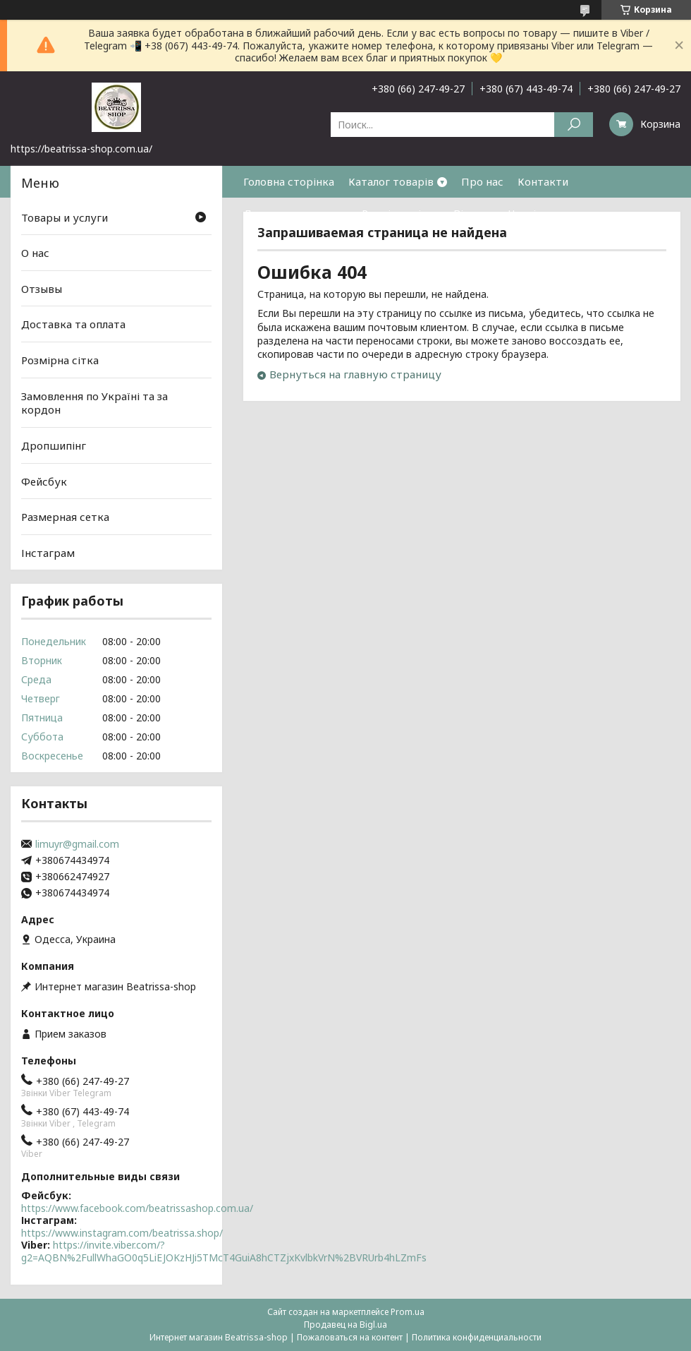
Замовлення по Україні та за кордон (94, 403)
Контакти (543, 181)
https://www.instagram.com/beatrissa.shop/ (122, 1232)
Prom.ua (407, 1312)
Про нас (482, 181)
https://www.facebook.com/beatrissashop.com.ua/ (137, 1208)
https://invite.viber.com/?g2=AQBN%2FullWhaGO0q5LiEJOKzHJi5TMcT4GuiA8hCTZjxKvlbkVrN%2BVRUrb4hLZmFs (224, 1251)
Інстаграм (48, 553)
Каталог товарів (391, 181)
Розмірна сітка (400, 213)
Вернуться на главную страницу (355, 374)
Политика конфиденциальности (477, 1337)
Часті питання (545, 213)
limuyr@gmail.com (77, 844)
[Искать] (573, 124)
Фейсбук (44, 481)
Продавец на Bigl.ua (345, 1325)
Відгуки (473, 213)
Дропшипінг (53, 445)
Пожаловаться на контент (350, 1337)
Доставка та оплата (295, 213)
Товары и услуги (64, 217)
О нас (35, 253)
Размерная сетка (65, 517)
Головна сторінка (288, 181)
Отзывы (41, 289)
